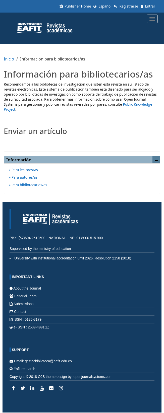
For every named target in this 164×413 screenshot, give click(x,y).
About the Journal (27, 288)
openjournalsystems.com (93, 377)
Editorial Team (25, 296)
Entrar (148, 6)
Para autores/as (24, 177)
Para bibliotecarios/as (29, 184)
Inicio (9, 59)
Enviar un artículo (82, 142)
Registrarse (126, 6)
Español (102, 6)
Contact (20, 312)
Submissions (23, 304)
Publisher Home (75, 6)
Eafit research (24, 369)
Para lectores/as (24, 169)
